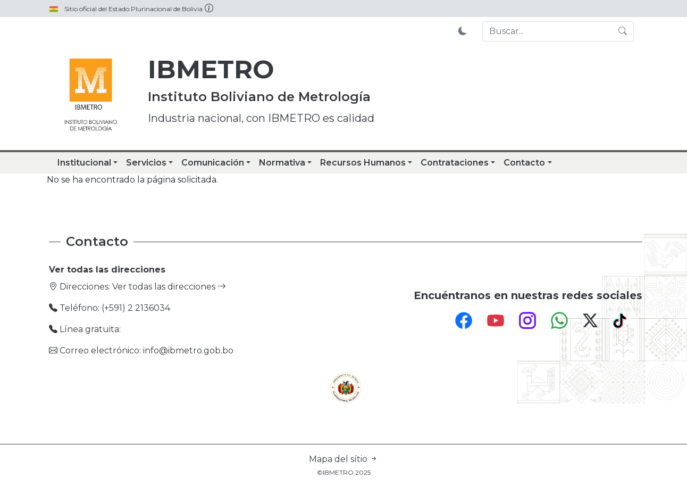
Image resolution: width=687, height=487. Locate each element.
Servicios (146, 163)
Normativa (282, 163)
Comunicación (212, 163)
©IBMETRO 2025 (344, 472)
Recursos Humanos (363, 163)
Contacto (524, 163)
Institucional (84, 163)
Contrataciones (455, 163)
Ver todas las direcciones (169, 287)
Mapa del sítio (343, 459)
